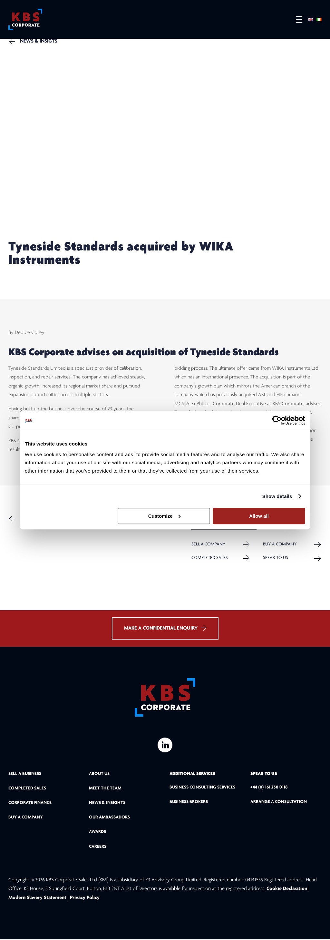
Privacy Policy (85, 898)
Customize (164, 516)
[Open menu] (295, 19)
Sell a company (208, 545)
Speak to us (275, 558)
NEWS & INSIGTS (38, 41)
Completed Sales (209, 558)
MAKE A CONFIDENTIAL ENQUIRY (165, 629)
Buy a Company (280, 545)
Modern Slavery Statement (37, 898)
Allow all (259, 516)
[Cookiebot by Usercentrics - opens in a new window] (277, 420)
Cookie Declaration (287, 889)
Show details (277, 496)
